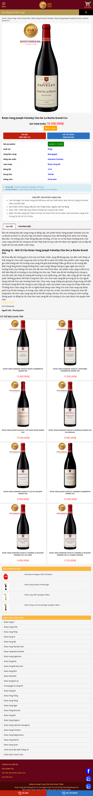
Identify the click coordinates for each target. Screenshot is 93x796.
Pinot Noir (52, 179)
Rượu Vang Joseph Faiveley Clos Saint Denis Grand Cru (23, 431)
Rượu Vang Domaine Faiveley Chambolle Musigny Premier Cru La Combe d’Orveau (70, 554)
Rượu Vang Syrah (11, 745)
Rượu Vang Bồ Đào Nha (13, 666)
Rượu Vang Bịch (10, 671)
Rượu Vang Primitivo (12, 730)
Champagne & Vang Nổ (13, 686)
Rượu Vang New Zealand (14, 651)
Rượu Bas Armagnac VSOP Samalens (38, 574)
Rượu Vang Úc (9, 637)
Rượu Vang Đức (10, 661)
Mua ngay (50, 128)
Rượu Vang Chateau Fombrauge (37, 584)
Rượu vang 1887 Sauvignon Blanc (37, 595)
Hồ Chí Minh (69, 793)
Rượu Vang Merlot (11, 740)
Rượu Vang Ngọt (10, 705)
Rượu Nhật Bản (10, 676)
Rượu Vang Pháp (24, 18)
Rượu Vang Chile (10, 627)
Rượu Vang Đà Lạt (11, 681)
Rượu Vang (12, 18)
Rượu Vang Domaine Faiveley (42, 18)
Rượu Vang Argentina (12, 656)
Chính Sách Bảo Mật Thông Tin (16, 749)
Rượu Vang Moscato (12, 710)
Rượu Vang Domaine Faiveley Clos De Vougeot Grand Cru (23, 493)
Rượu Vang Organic (12, 720)
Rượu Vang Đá (10, 715)
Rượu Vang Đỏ (54, 164)
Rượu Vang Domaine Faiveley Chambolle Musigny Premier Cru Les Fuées (23, 554)
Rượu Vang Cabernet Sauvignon (17, 725)
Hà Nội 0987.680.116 (24, 135)
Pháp (50, 149)
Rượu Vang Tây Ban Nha (14, 646)
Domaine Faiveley (55, 159)
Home (4, 18)
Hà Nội (23, 793)
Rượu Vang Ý (9, 622)
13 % (50, 169)
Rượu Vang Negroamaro (14, 735)
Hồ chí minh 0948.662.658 (68, 135)
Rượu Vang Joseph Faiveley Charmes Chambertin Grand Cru (70, 493)
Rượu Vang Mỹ (10, 641)
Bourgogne (52, 154)
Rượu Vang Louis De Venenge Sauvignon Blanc (42, 605)
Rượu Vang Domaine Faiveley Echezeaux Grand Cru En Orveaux (70, 431)
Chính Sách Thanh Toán (13, 754)
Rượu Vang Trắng (11, 695)
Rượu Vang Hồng (11, 700)
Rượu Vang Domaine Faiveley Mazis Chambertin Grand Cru (23, 370)
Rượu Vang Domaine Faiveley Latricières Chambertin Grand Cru (70, 370)
